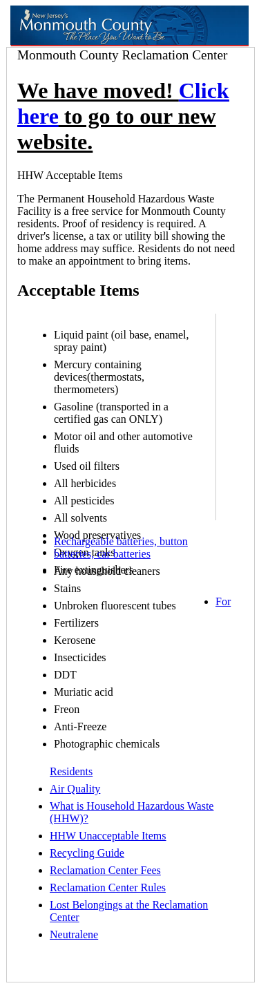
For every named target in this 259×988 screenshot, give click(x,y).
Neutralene (74, 934)
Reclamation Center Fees (105, 870)
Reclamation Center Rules (108, 887)
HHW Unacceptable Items (108, 836)
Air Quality (75, 789)
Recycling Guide (87, 853)
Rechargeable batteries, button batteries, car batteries (121, 547)
